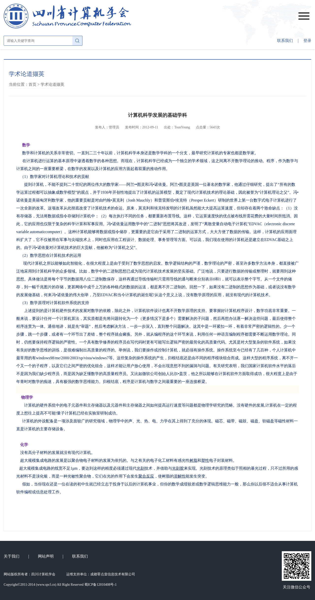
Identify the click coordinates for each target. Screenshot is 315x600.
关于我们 (11, 556)
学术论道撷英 (52, 84)
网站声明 (46, 556)
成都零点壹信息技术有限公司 (112, 574)
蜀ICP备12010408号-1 (100, 584)
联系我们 (285, 40)
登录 (307, 40)
